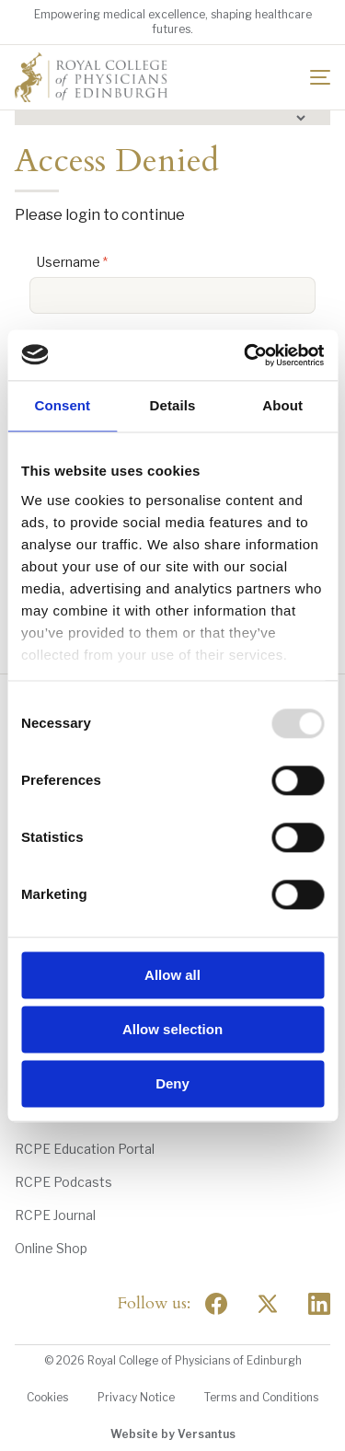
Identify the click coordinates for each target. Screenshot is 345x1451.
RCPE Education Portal (85, 1149)
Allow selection (172, 1029)
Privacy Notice (136, 1397)
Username (68, 262)
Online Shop (51, 1248)
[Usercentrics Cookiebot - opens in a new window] (245, 355)
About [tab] (282, 405)
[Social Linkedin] (319, 1304)
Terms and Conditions (261, 1397)
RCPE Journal (55, 1215)
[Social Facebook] (216, 1304)
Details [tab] (173, 405)
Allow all (172, 975)
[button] (172, 117)
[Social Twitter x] (268, 1304)
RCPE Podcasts (63, 1182)
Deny (172, 1083)
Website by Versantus (173, 1434)
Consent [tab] (62, 405)
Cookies (47, 1397)
